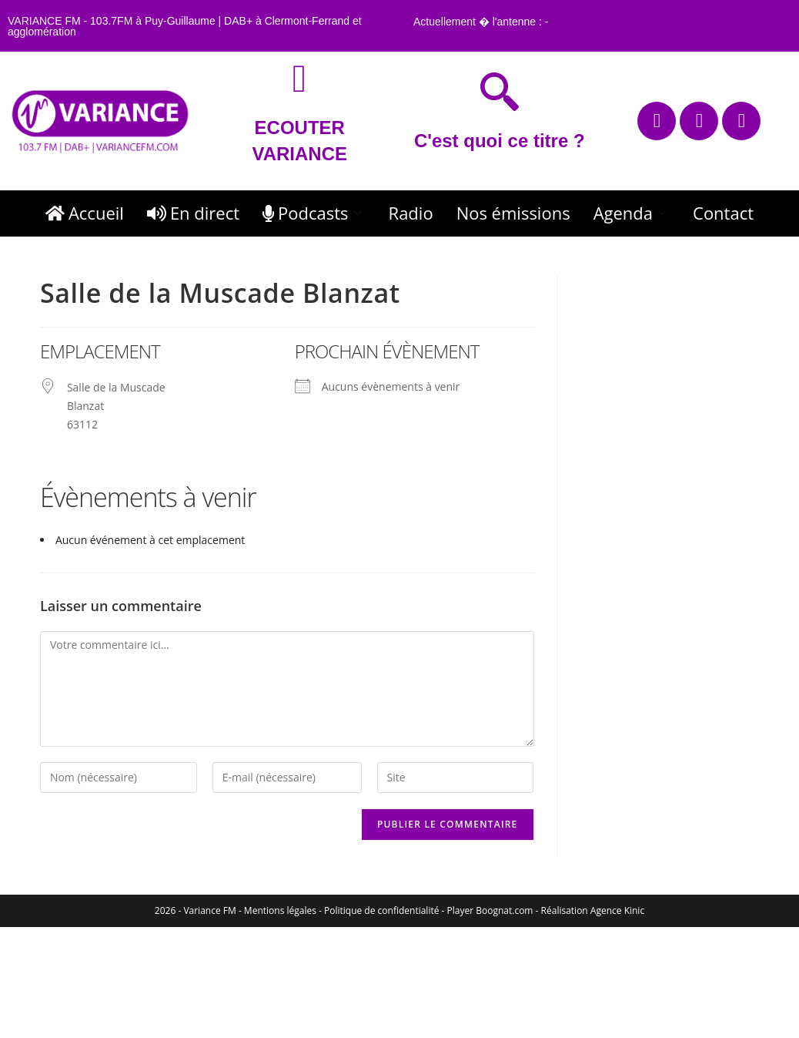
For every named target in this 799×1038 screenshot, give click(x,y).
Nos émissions (513, 212)
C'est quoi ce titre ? (499, 140)
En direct (193, 212)
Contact (723, 212)
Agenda (631, 212)
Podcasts (314, 212)
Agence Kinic (617, 910)
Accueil (84, 212)
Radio (411, 212)
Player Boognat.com (490, 910)
